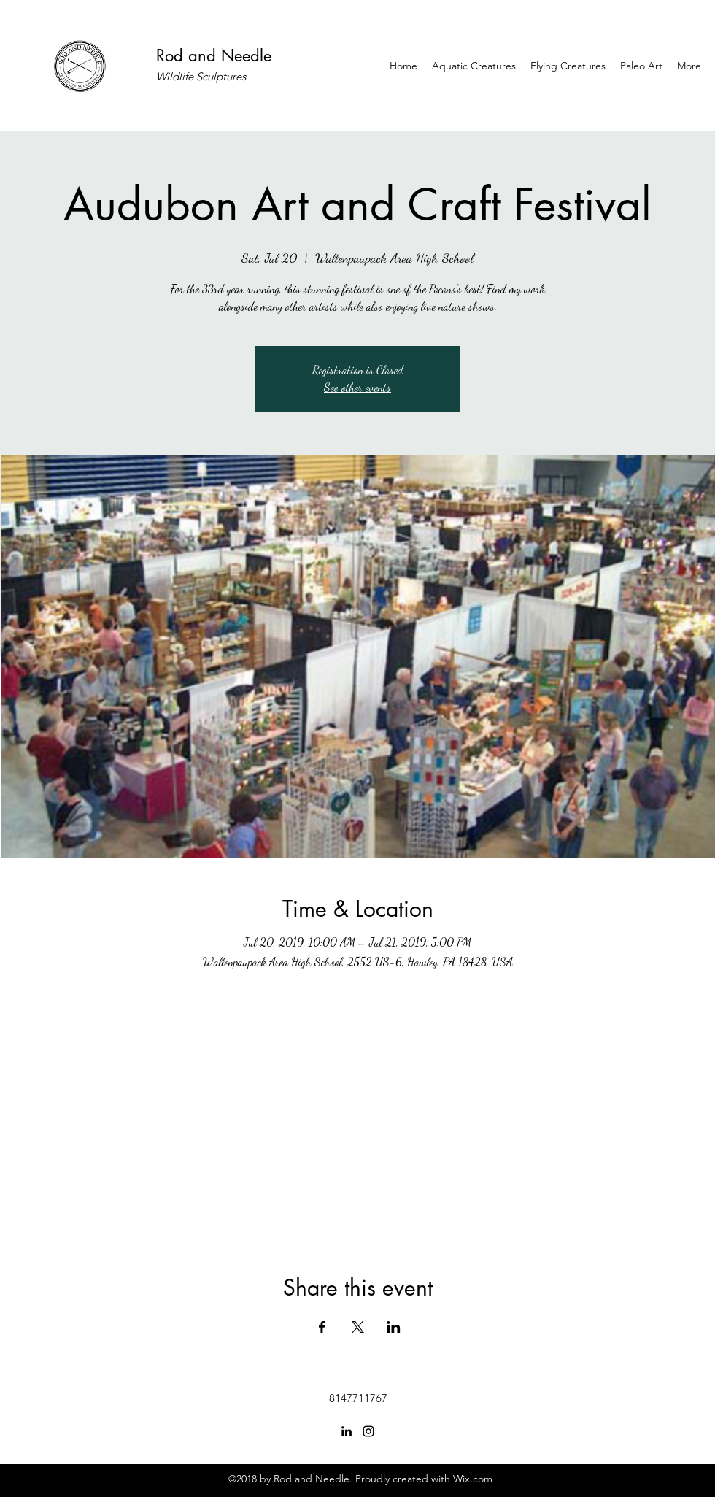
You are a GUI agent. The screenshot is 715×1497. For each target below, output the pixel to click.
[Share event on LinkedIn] (394, 1327)
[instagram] (368, 1431)
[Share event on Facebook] (322, 1327)
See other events (357, 387)
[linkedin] (346, 1431)
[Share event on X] (358, 1327)
